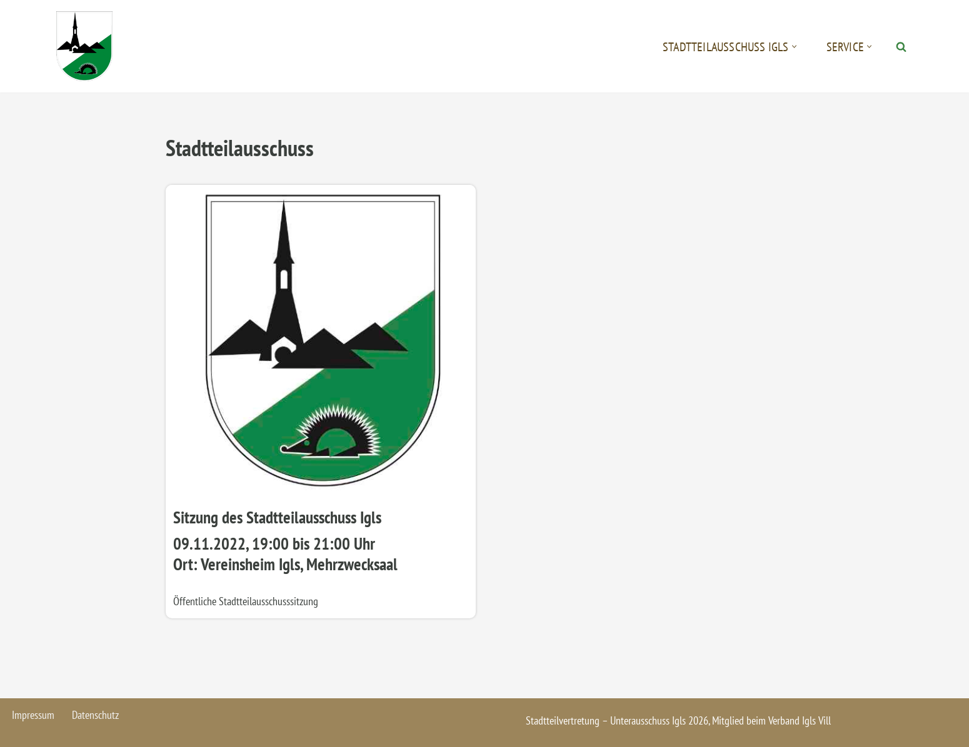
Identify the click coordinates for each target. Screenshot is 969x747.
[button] (794, 46)
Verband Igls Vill (799, 720)
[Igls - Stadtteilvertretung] (84, 46)
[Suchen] (901, 46)
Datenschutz (95, 715)
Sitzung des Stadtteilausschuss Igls (277, 517)
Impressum (33, 715)
